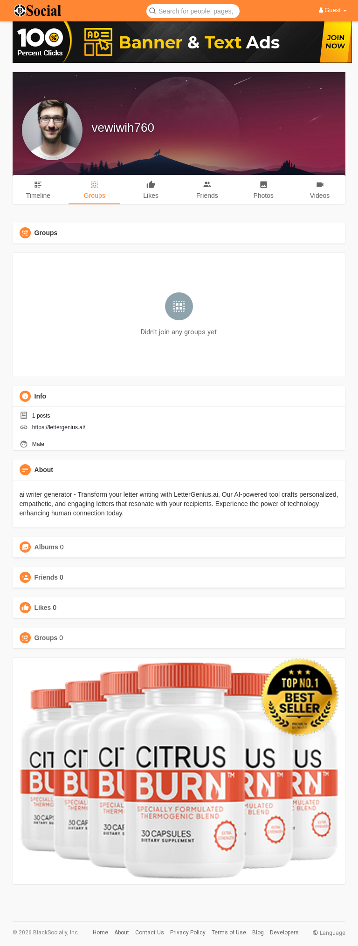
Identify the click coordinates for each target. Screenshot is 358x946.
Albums (46, 547)
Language (328, 933)
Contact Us (149, 932)
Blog (258, 932)
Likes (42, 607)
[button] (193, 10)
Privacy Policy (188, 932)
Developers (284, 932)
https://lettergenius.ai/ (58, 427)
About (121, 932)
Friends (46, 577)
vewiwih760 (123, 128)
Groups (46, 638)
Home (100, 932)
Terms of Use (229, 932)
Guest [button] (333, 10)
